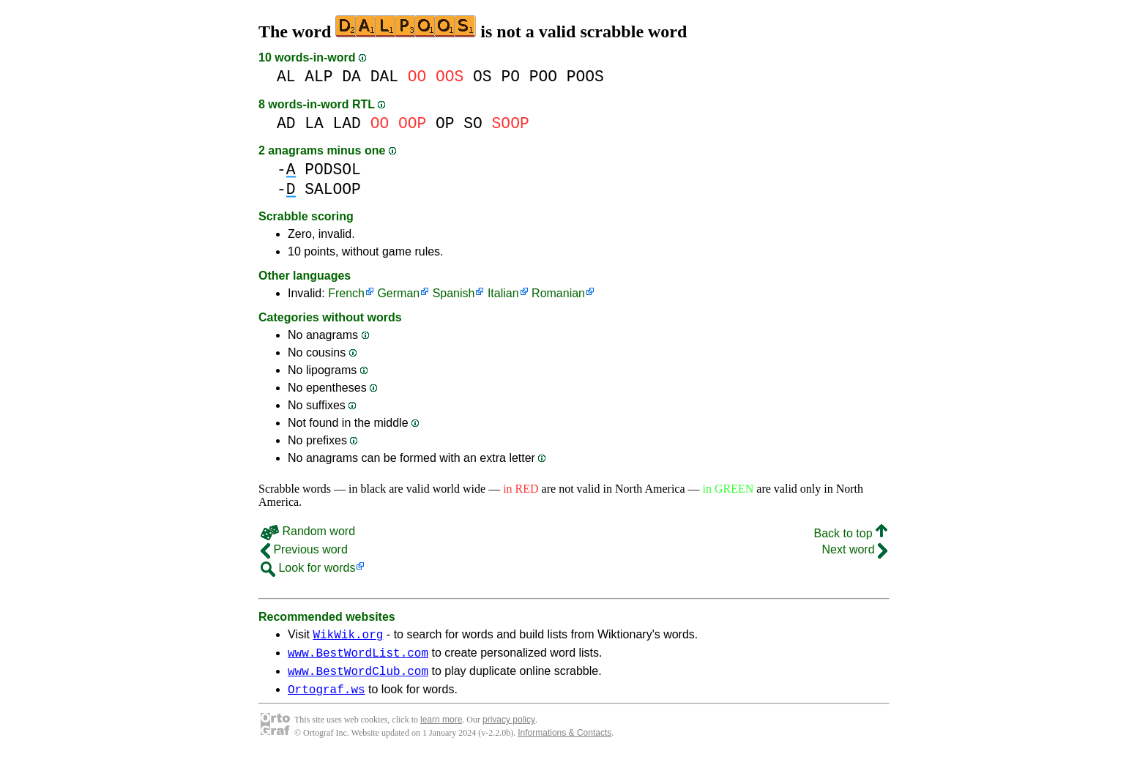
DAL (384, 76)
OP (445, 123)
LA (314, 123)
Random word (308, 531)
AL (286, 76)
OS (482, 76)
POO (543, 76)
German (398, 293)
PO (510, 76)
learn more (441, 728)
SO (472, 123)
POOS (585, 76)
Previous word (304, 549)
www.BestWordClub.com (358, 677)
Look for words (308, 567)
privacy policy (508, 728)
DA (351, 76)
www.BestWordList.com (358, 657)
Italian (503, 293)
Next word (854, 549)
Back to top (851, 533)
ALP (318, 76)
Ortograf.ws (326, 698)
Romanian (558, 293)
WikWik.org (348, 636)
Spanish (454, 293)
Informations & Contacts (564, 741)
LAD (347, 123)
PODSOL (333, 169)
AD (286, 123)
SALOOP (333, 189)
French (346, 293)
